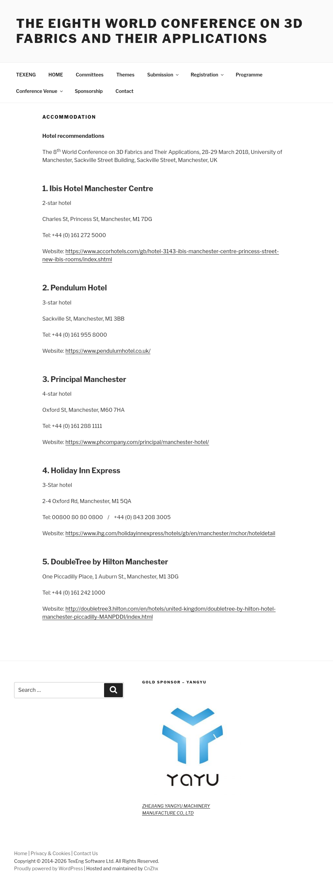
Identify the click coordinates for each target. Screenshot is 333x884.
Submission (163, 74)
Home (21, 853)
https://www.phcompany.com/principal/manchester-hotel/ (137, 442)
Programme (249, 74)
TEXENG (26, 74)
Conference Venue (40, 91)
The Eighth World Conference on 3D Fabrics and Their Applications (159, 31)
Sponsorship (89, 91)
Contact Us (86, 853)
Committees (90, 74)
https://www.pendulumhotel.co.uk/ (108, 351)
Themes (125, 74)
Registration (208, 74)
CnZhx (151, 868)
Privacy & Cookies (50, 853)
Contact (124, 91)
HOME (55, 74)
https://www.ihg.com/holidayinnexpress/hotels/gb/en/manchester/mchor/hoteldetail (170, 533)
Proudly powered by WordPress (48, 868)
